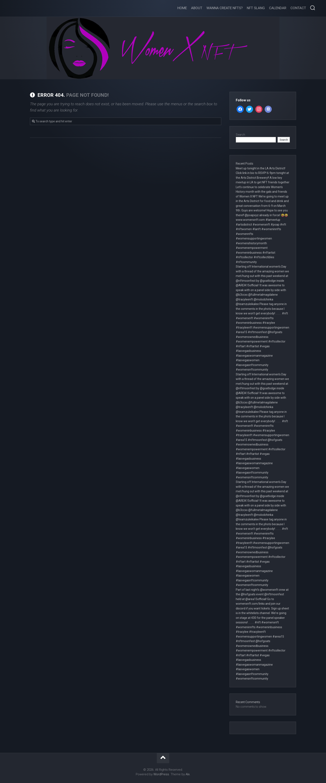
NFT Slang (256, 8)
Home (182, 8)
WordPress (161, 774)
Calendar (277, 8)
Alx (188, 774)
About (196, 8)
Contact (298, 8)
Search (240, 134)
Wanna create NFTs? (224, 8)
